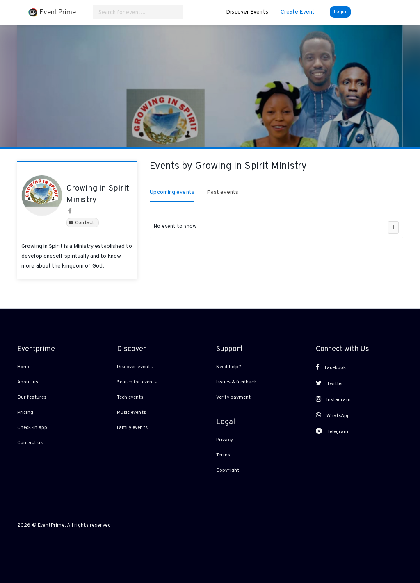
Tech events (130, 397)
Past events (222, 192)
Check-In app (32, 427)
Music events (131, 412)
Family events (132, 427)
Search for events (137, 382)
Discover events (135, 367)
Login (340, 12)
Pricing (25, 412)
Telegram (332, 431)
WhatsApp (333, 415)
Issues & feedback (236, 382)
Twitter (330, 383)
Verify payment (233, 397)
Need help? (228, 367)
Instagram (333, 399)
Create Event (298, 12)
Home (23, 367)
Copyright (227, 470)
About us (27, 382)
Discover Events (247, 12)
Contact (82, 223)
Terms (223, 455)
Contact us (30, 443)
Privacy (224, 440)
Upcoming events (172, 192)
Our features (31, 397)
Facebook (331, 367)
